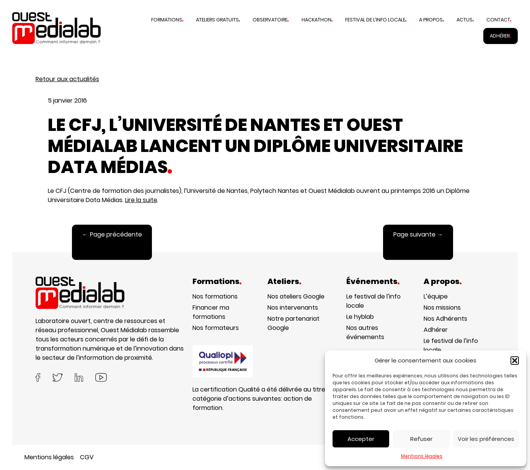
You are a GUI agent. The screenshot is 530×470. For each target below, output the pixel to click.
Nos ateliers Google (296, 296)
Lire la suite (141, 200)
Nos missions (442, 307)
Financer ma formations (210, 312)
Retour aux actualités (67, 79)
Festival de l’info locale (375, 19)
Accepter (360, 439)
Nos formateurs (215, 327)
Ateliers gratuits (217, 19)
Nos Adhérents (445, 318)
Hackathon (316, 19)
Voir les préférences (486, 439)
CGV (87, 457)
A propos (431, 19)
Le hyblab (360, 316)
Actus (465, 19)
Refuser (421, 439)
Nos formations (215, 296)
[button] (515, 360)
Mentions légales (421, 456)
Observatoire (270, 19)
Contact (498, 19)
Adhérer (500, 36)
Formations (166, 19)
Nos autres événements (365, 332)
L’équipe (436, 296)
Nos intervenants (292, 307)
